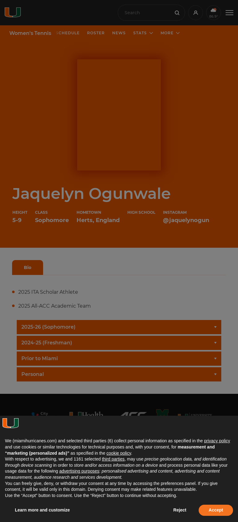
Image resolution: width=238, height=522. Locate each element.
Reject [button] (179, 509)
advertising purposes (79, 471)
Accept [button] (216, 509)
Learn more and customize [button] (42, 509)
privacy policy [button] (217, 440)
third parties (113, 459)
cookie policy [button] (119, 453)
